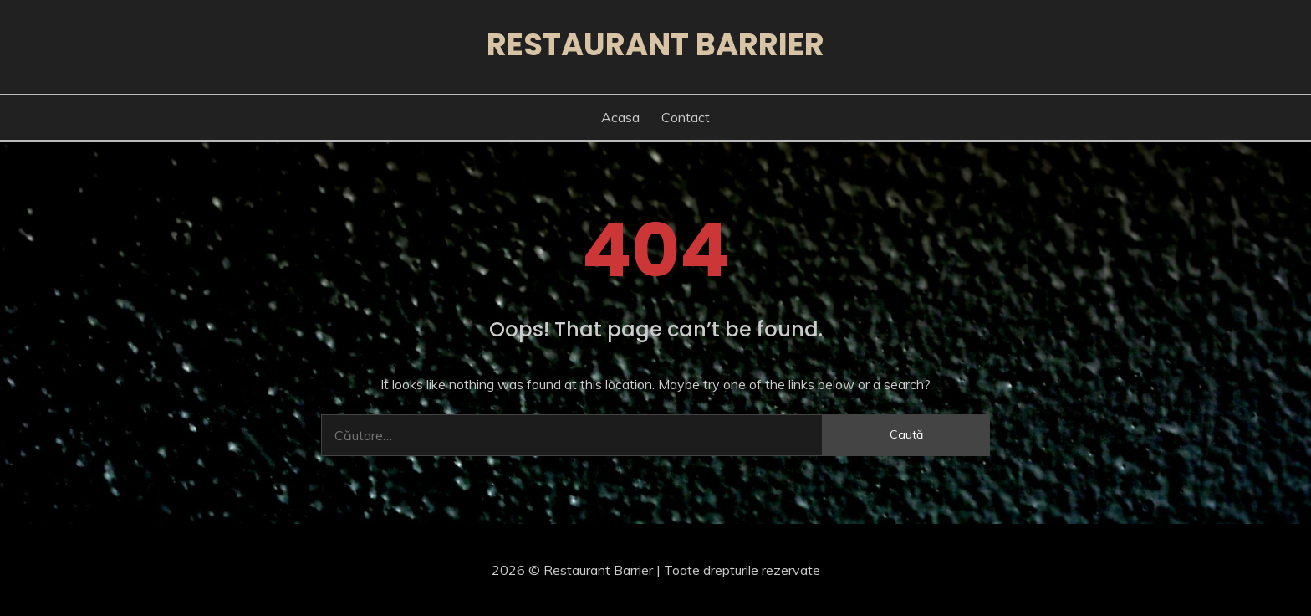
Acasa (620, 117)
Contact (685, 117)
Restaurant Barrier (655, 44)
